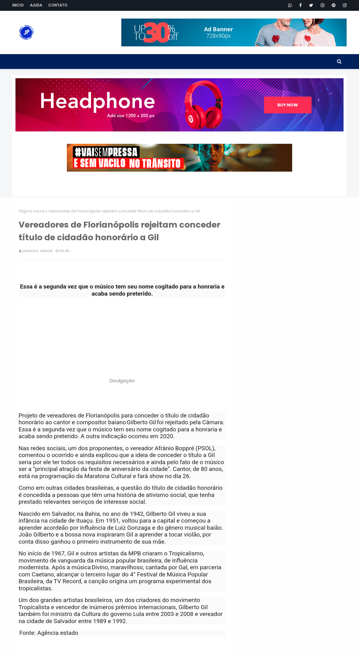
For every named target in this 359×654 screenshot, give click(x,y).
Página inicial (32, 211)
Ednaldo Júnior (37, 250)
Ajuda (36, 5)
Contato (57, 5)
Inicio (18, 5)
